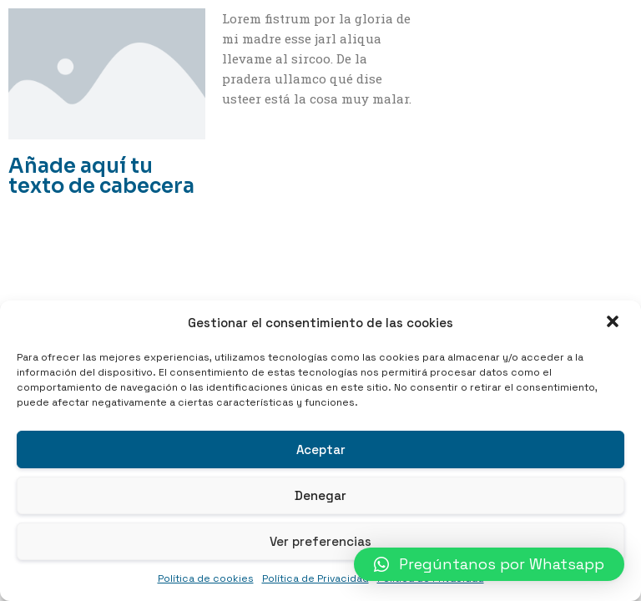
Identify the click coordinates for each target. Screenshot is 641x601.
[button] (614, 323)
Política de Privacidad (315, 578)
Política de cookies (206, 578)
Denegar (320, 495)
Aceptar (321, 449)
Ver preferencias (320, 541)
